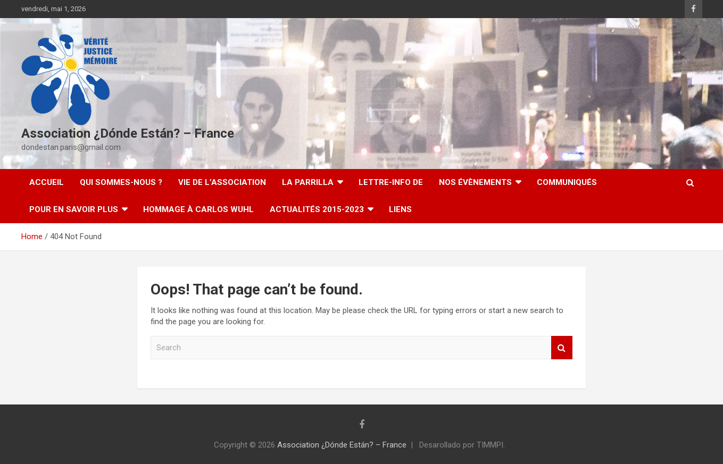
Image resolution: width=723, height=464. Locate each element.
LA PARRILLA (308, 182)
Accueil (46, 182)
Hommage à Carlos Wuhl (198, 209)
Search (561, 348)
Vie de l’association (222, 182)
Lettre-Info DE (391, 182)
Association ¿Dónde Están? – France (127, 133)
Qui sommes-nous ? (121, 182)
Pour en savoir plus (73, 209)
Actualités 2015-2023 (317, 209)
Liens (400, 209)
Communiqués (567, 182)
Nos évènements (475, 182)
